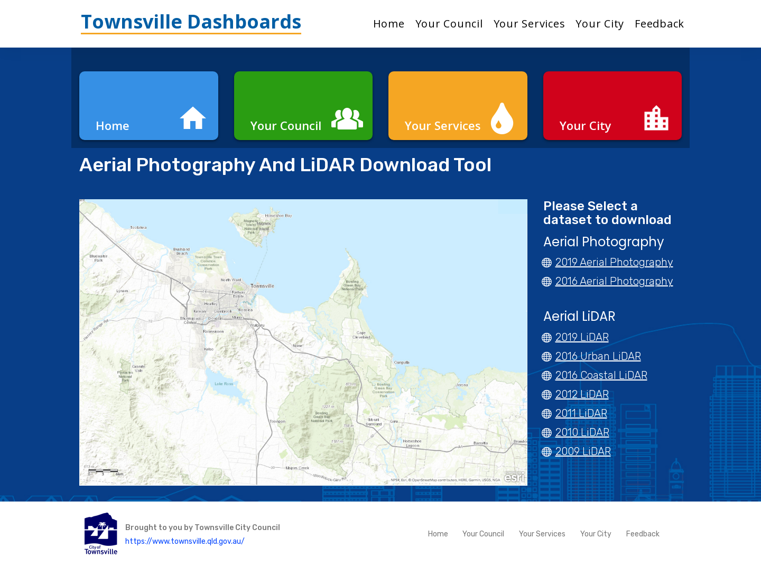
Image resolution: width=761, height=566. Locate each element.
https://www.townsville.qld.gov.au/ (185, 540)
